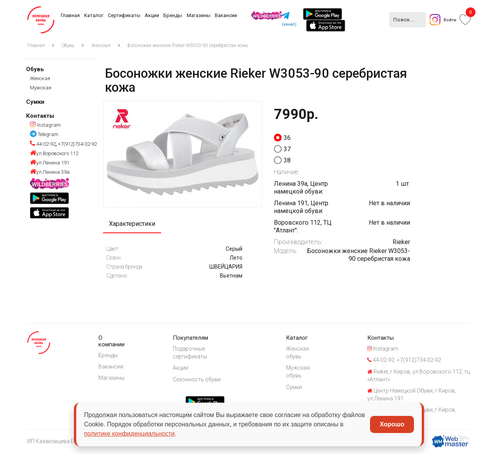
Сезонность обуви (199, 380)
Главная (70, 15)
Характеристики (132, 224)
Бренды (172, 15)
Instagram (45, 125)
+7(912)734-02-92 (77, 144)
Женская (100, 45)
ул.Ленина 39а (50, 172)
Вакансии (226, 15)
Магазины (198, 15)
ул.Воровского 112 (54, 153)
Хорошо (392, 424)
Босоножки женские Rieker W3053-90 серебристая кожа (188, 45)
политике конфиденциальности (129, 433)
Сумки (35, 101)
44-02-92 (43, 144)
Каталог (93, 15)
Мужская (40, 88)
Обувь (68, 45)
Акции (152, 15)
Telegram (44, 134)
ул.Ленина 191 (49, 163)
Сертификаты (124, 15)
